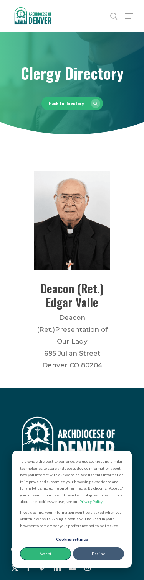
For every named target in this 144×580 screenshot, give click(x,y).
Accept (45, 553)
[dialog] (72, 509)
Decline (98, 553)
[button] (129, 16)
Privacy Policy (90, 501)
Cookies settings (72, 539)
